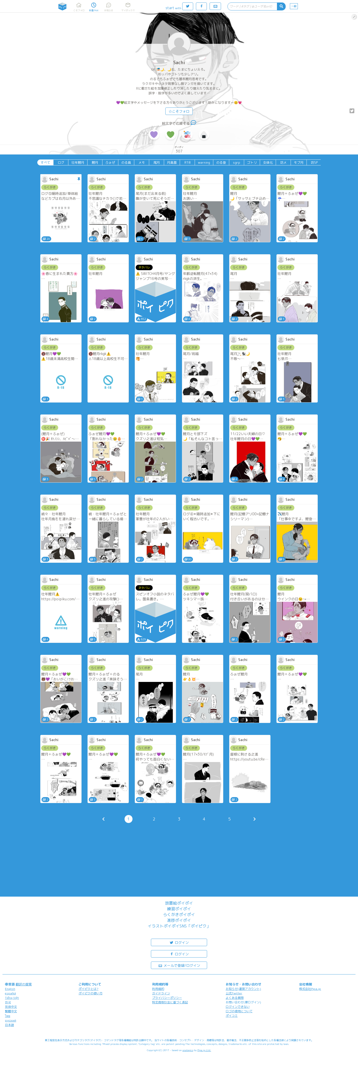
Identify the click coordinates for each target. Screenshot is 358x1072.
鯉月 (95, 162)
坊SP (314, 162)
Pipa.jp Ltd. (204, 1050)
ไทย (7, 1016)
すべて (45, 162)
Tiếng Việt (12, 998)
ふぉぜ (110, 162)
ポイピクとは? (88, 989)
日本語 (9, 1025)
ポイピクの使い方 (90, 993)
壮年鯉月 (77, 162)
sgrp (236, 162)
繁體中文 (11, 1011)
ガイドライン (161, 993)
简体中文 (11, 1007)
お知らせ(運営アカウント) (243, 989)
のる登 (221, 162)
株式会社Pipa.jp (310, 989)
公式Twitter (234, 993)
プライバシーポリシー (167, 998)
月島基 (172, 162)
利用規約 (158, 989)
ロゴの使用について (239, 1011)
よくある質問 (235, 998)
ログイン (179, 942)
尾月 (156, 162)
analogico (187, 1050)
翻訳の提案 (24, 984)
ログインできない (238, 1007)
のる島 (126, 162)
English (10, 989)
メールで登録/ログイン (179, 965)
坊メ (283, 162)
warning (204, 162)
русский (10, 1020)
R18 (187, 162)
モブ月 (299, 162)
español (10, 993)
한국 (8, 1002)
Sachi (179, 62)
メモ (141, 162)
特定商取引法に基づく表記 (170, 1002)
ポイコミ (232, 1016)
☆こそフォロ (179, 111)
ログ (61, 162)
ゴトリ (252, 162)
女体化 (268, 162)
